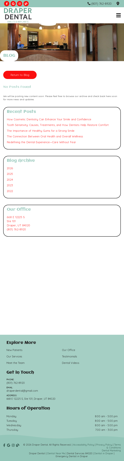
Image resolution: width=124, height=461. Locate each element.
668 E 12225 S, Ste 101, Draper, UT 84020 (30, 398)
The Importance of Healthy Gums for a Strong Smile (40, 130)
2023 (10, 185)
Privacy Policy (104, 444)
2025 (10, 173)
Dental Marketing (111, 450)
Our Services (14, 356)
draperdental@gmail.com (22, 390)
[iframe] (62, 297)
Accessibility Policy (83, 444)
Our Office (68, 350)
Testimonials (69, 356)
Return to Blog (19, 75)
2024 (10, 179)
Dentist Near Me (56, 453)
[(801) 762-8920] (100, 3)
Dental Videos (70, 362)
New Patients (14, 350)
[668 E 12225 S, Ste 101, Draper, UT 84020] (118, 3)
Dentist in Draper (103, 453)
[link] (6, 3)
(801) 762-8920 (16, 229)
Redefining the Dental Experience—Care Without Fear (41, 142)
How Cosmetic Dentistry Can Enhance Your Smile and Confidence (49, 119)
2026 (10, 168)
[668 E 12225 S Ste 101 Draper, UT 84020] (18, 221)
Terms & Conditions (114, 446)
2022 (10, 191)
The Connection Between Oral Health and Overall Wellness (45, 136)
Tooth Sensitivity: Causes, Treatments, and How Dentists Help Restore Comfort (58, 125)
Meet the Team (15, 362)
